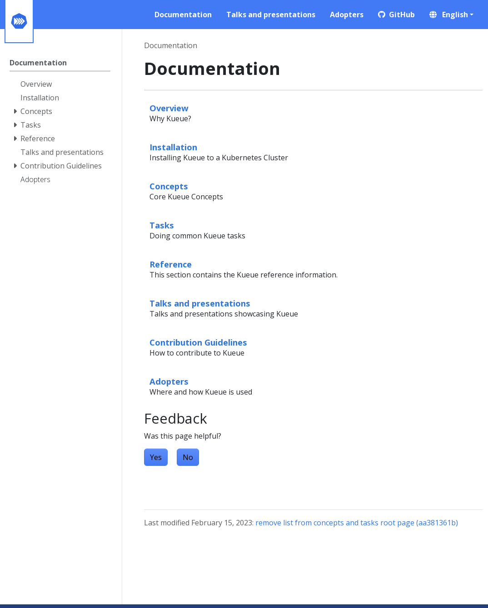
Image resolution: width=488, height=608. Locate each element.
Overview (169, 108)
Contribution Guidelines (198, 342)
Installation (173, 147)
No (188, 457)
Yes (156, 457)
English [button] (448, 15)
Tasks (161, 225)
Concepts (168, 186)
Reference (170, 264)
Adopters (169, 381)
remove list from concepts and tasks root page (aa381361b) (356, 523)
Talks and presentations (199, 303)
